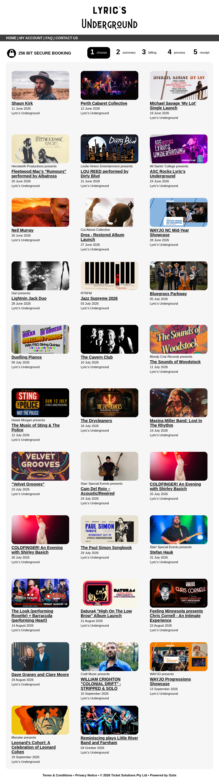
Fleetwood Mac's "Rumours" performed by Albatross (39, 173)
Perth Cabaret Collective (104, 103)
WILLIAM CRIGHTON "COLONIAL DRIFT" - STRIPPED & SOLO (101, 684)
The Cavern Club (97, 357)
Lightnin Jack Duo (29, 298)
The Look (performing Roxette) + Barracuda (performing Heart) (32, 616)
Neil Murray (22, 230)
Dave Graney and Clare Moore (40, 674)
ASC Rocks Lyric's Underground (167, 173)
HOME (11, 38)
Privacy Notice (86, 775)
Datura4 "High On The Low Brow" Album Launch (106, 613)
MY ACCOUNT (31, 38)
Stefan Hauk (161, 552)
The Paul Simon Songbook (106, 547)
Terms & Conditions (58, 775)
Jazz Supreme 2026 (99, 298)
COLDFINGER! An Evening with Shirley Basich (175, 486)
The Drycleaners (96, 420)
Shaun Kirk (22, 103)
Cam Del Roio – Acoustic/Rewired (97, 491)
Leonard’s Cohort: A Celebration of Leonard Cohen (34, 747)
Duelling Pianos (27, 357)
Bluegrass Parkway (168, 293)
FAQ (49, 38)
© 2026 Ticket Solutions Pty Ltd (123, 775)
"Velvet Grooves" (28, 484)
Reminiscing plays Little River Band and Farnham (109, 740)
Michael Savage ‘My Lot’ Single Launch (173, 105)
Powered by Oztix (163, 775)
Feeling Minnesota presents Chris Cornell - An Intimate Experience (176, 616)
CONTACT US (66, 38)
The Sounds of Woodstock (175, 361)
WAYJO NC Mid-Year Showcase (169, 232)
